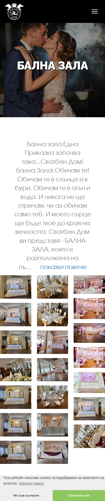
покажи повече (63, 266)
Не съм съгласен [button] (26, 495)
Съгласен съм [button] (78, 495)
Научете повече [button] (31, 483)
